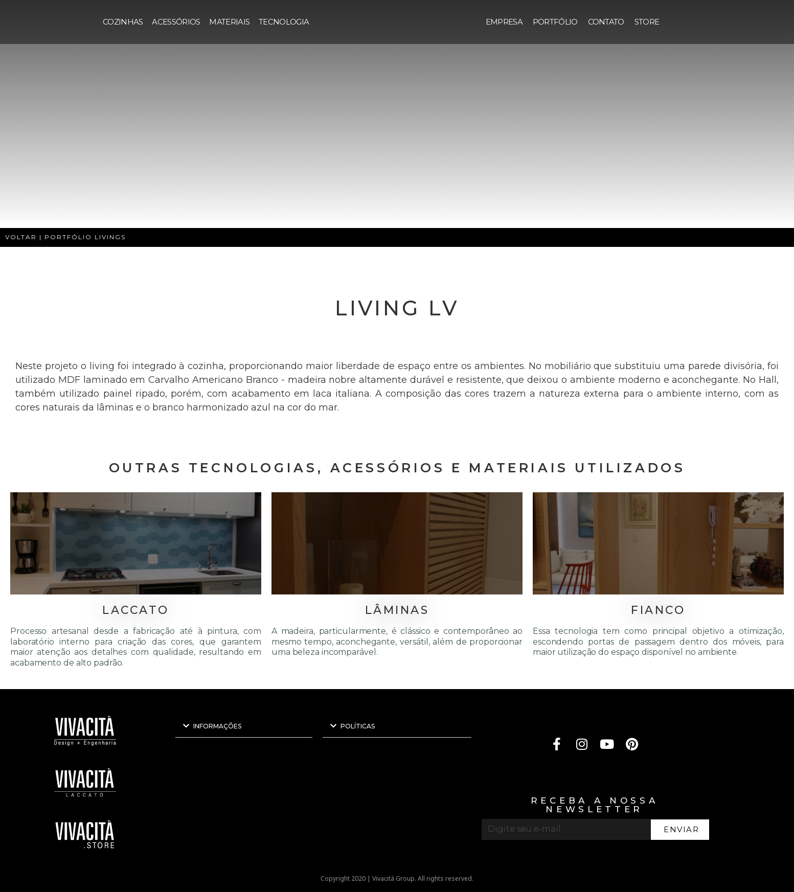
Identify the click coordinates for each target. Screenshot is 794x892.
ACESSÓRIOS (176, 22)
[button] (243, 726)
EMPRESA (504, 22)
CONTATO (606, 22)
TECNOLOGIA (284, 22)
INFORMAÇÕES (217, 726)
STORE (647, 22)
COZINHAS (123, 22)
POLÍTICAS (358, 726)
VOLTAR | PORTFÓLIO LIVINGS (65, 237)
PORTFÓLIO (555, 22)
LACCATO (136, 610)
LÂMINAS (397, 610)
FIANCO (658, 610)
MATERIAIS (229, 22)
